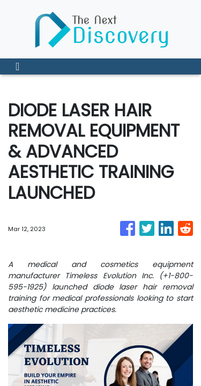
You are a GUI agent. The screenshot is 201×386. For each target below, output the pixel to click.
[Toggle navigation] (17, 66)
